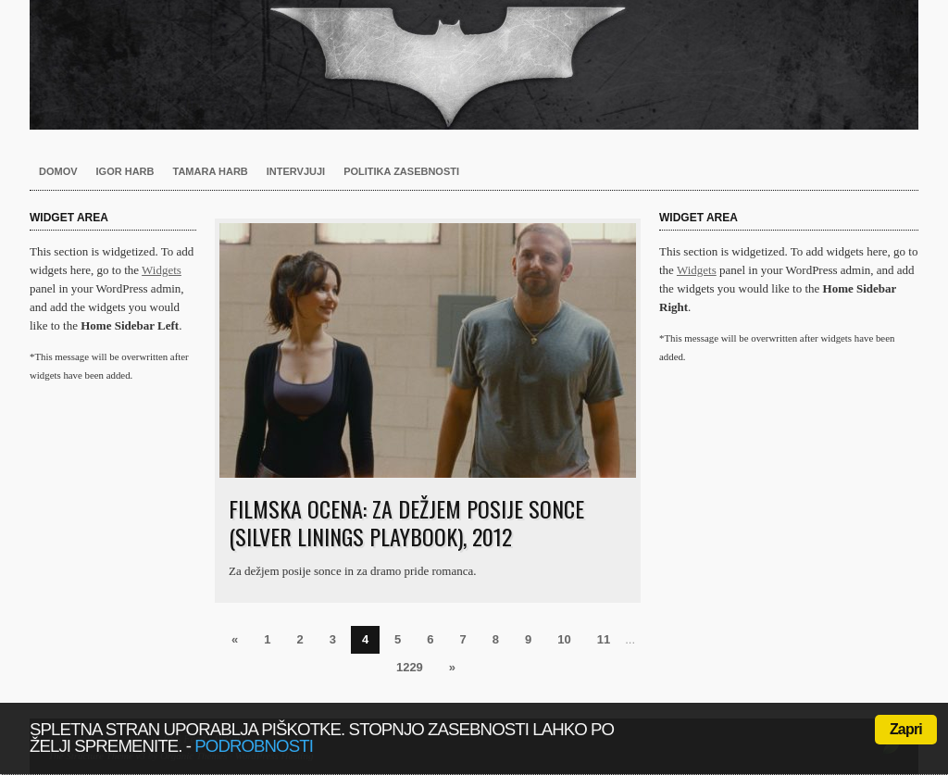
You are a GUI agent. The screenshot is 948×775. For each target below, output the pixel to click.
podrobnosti (253, 746)
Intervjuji (296, 171)
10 (563, 639)
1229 (409, 667)
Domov (58, 171)
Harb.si (474, 65)
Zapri (906, 729)
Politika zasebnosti (401, 171)
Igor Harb (125, 171)
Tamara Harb (210, 171)
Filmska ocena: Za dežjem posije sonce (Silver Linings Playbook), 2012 (406, 522)
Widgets (161, 270)
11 (603, 639)
